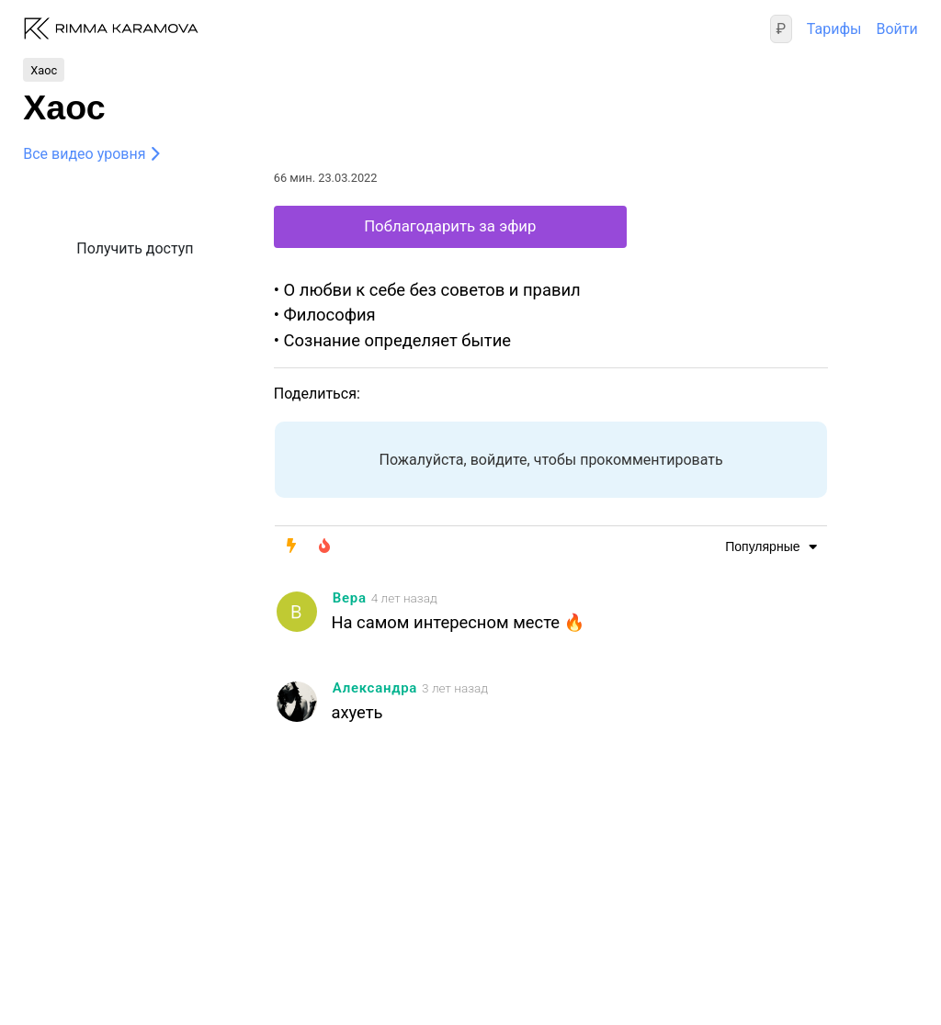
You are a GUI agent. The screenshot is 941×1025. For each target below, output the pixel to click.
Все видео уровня (84, 154)
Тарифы (834, 29)
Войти (896, 29)
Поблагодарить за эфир (450, 226)
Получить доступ (134, 248)
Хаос (43, 69)
